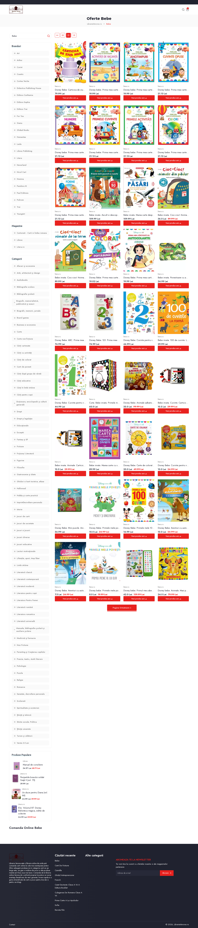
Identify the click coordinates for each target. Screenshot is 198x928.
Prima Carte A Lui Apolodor (66, 900)
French (58, 879)
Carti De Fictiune (62, 865)
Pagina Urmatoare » (122, 607)
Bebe (108, 23)
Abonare (166, 873)
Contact (12, 924)
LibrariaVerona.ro (94, 23)
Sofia (57, 905)
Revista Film (60, 909)
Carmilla (58, 870)
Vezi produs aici (70, 98)
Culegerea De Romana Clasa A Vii (68, 894)
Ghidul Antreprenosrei (64, 875)
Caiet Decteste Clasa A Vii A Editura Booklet (67, 886)
